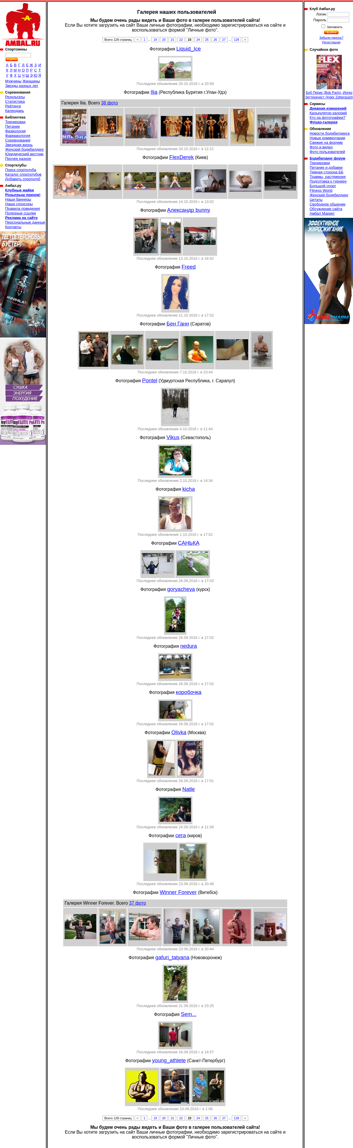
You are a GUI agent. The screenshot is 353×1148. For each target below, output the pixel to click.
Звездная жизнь (19, 145)
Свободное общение (328, 204)
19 (155, 39)
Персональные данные (25, 222)
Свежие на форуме (326, 142)
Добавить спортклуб (22, 179)
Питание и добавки (326, 167)
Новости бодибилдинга (330, 133)
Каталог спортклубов (23, 174)
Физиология (15, 131)
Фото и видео (321, 147)
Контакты (13, 227)
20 (163, 39)
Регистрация (331, 42)
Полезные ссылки (20, 213)
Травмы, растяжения (328, 176)
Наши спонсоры (19, 204)
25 (207, 39)
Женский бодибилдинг (24, 149)
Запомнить (334, 27)
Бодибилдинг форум (327, 158)
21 (172, 39)
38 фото (109, 102)
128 (236, 39)
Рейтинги (13, 106)
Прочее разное (18, 158)
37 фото (137, 903)
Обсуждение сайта (326, 209)
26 (215, 39)
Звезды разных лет (21, 86)
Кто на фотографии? (328, 117)
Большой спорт (323, 186)
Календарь (14, 110)
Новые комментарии (327, 138)
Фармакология (17, 135)
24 (198, 39)
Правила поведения (22, 208)
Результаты (15, 97)
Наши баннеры (18, 199)
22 (181, 39)
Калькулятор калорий (328, 113)
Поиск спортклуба (20, 170)
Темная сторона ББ (327, 172)
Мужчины (13, 81)
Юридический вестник (24, 154)
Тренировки (15, 122)
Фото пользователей (327, 152)
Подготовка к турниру (328, 181)
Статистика (15, 101)
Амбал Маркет (322, 213)
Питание (12, 126)
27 (223, 39)
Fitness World (321, 190)
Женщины (31, 81)
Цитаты (316, 199)
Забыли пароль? (331, 37)
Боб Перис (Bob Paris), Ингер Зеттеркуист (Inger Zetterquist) (329, 77)
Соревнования (17, 140)
